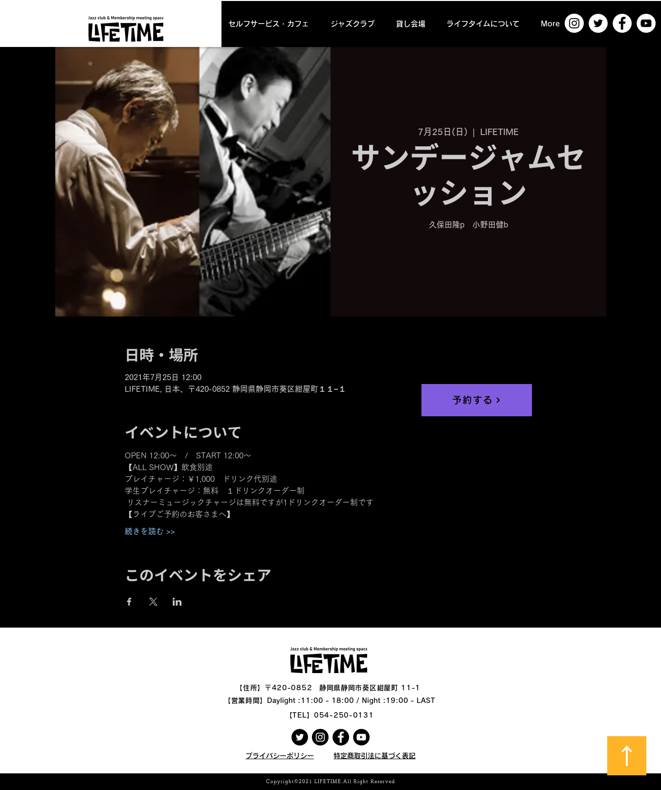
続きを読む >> (150, 531)
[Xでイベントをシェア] (153, 602)
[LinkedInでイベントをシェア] (177, 602)
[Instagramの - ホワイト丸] (574, 23)
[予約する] (476, 400)
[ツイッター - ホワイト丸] (598, 23)
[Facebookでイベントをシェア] (129, 602)
